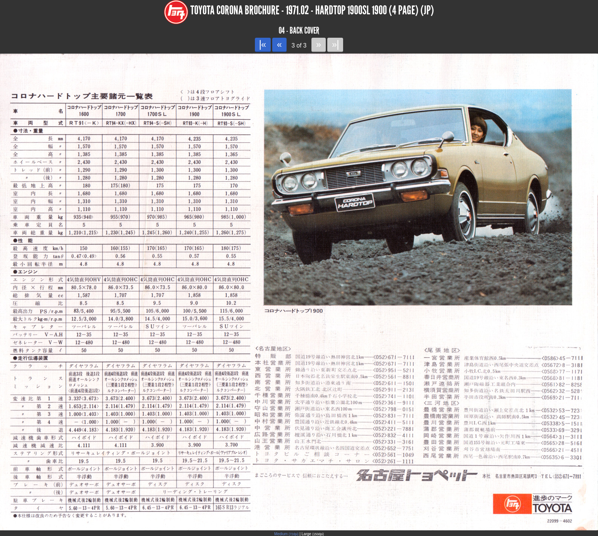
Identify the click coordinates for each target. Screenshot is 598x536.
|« (262, 44)
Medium (286, 534)
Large (313, 534)
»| (335, 44)
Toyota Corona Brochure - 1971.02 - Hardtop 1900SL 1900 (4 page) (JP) (312, 10)
